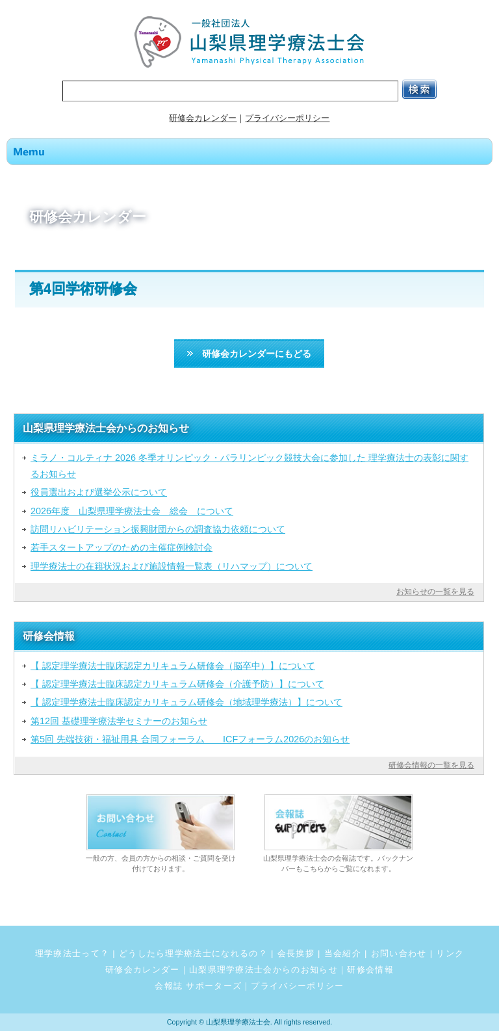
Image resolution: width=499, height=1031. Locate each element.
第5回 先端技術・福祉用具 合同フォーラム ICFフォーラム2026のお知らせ (190, 739)
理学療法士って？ (72, 953)
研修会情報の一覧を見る (431, 765)
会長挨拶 (295, 953)
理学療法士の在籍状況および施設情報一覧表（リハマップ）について (172, 566)
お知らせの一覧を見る (435, 591)
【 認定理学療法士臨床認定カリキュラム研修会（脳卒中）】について (173, 665)
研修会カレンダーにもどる (249, 353)
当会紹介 (342, 953)
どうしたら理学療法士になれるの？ (193, 953)
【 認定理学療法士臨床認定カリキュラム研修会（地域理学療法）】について (186, 702)
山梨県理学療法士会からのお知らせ (263, 969)
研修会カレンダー (203, 118)
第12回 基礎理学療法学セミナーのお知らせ (119, 721)
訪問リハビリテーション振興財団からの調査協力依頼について (158, 529)
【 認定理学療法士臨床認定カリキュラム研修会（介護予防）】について (177, 684)
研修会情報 (370, 969)
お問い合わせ (399, 953)
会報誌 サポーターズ (198, 986)
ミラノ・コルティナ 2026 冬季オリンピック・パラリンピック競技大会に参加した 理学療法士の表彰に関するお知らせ (249, 465)
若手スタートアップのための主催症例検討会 (121, 547)
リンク (450, 953)
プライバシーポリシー (287, 118)
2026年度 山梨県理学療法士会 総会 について (132, 511)
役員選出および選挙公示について (99, 492)
